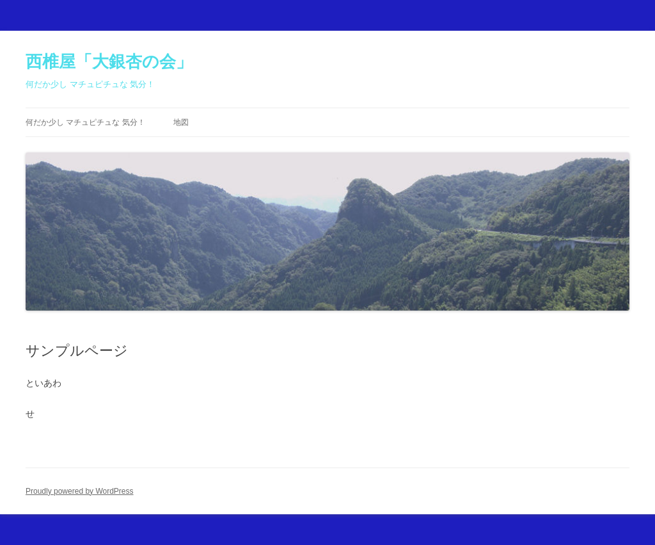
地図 (181, 122)
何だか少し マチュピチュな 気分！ (85, 122)
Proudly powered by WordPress (80, 491)
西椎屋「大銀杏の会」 (109, 61)
